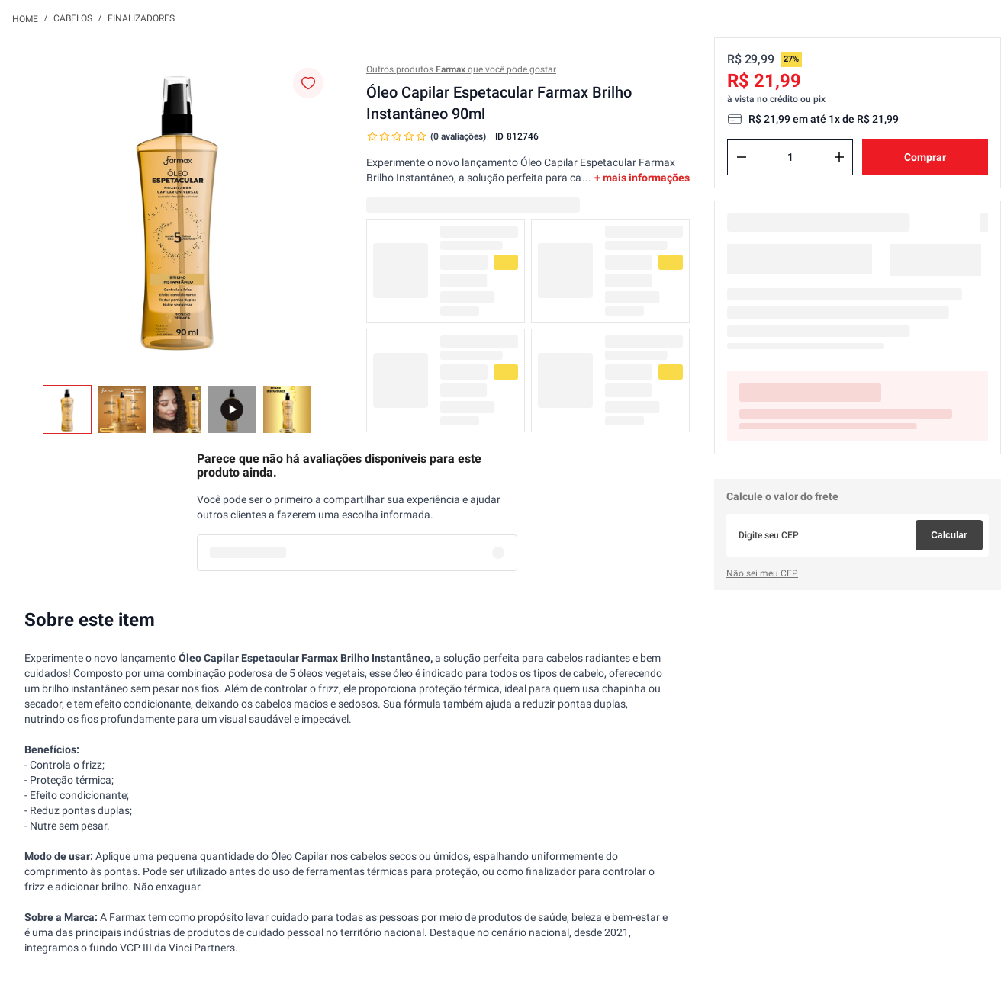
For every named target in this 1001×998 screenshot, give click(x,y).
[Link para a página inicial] (25, 18)
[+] (839, 157)
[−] (741, 157)
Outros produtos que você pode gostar (461, 69)
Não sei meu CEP (762, 573)
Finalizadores (141, 18)
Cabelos (72, 18)
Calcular (949, 535)
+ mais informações (642, 178)
